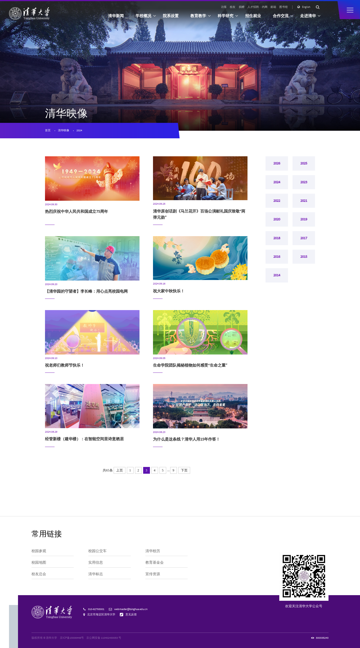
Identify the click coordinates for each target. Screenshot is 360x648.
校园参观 (39, 550)
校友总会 (39, 574)
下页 (184, 470)
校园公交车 (97, 550)
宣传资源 (152, 574)
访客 (224, 7)
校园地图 (39, 562)
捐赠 (241, 7)
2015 (304, 265)
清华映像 (63, 130)
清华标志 (95, 574)
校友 (232, 7)
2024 (79, 130)
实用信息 (95, 562)
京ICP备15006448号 (72, 638)
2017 (304, 245)
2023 (304, 184)
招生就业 (253, 15)
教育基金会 (154, 562)
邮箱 (273, 7)
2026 (277, 164)
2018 (277, 245)
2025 (304, 164)
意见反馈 (131, 614)
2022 (277, 204)
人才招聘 (253, 7)
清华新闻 (116, 15)
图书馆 (283, 7)
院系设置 (171, 15)
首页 (48, 130)
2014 (277, 285)
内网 (264, 7)
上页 (119, 470)
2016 (277, 265)
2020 (277, 224)
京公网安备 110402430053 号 (103, 638)
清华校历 (152, 550)
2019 (304, 224)
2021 (304, 204)
